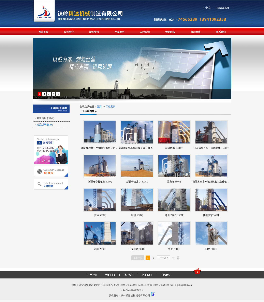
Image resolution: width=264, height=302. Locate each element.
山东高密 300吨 (137, 249)
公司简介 (69, 31)
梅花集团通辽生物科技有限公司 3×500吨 (103, 148)
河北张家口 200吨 (174, 215)
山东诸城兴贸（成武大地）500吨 (211, 148)
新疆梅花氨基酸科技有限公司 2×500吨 (138, 148)
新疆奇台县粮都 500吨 (100, 181)
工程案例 (145, 31)
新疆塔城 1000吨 (174, 148)
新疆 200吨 (137, 215)
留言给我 (195, 31)
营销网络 (170, 31)
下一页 (163, 257)
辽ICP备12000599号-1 (132, 289)
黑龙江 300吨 (174, 181)
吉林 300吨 (100, 215)
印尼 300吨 (211, 249)
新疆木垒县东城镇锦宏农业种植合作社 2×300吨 (218, 181)
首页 (99, 106)
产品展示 (119, 31)
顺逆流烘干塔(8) (45, 118)
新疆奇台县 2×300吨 (137, 181)
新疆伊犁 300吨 (211, 215)
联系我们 (221, 31)
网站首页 (43, 31)
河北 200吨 (174, 249)
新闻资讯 (94, 31)
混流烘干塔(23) (45, 124)
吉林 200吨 (100, 249)
